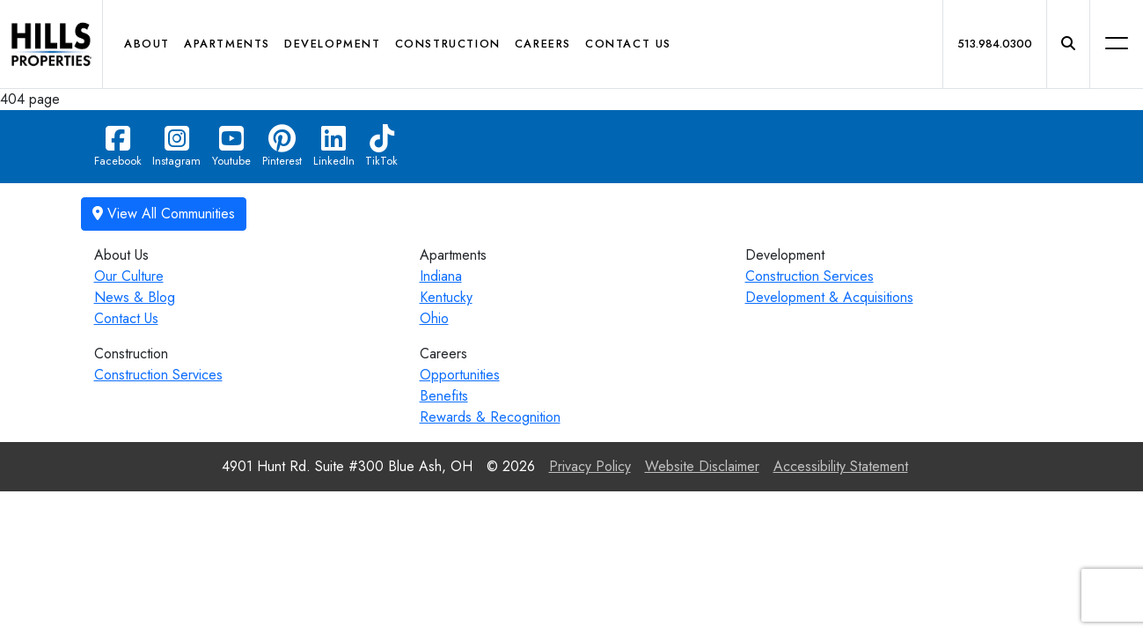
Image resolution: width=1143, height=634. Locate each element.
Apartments (227, 43)
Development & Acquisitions (829, 297)
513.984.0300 (994, 43)
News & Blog (134, 297)
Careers (543, 43)
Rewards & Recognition (490, 417)
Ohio (434, 318)
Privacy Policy (590, 466)
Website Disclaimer (702, 466)
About (147, 43)
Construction (448, 43)
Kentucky (446, 297)
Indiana (441, 276)
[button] (1068, 44)
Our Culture (129, 276)
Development (332, 43)
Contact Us (628, 43)
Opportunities (460, 375)
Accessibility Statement (840, 466)
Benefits (444, 396)
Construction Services (809, 276)
